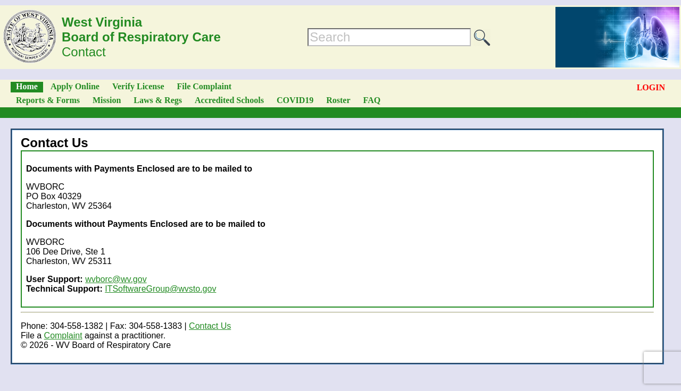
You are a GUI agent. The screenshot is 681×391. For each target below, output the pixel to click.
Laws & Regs (158, 100)
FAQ (372, 100)
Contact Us (210, 325)
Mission (107, 100)
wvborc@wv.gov (116, 279)
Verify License (138, 86)
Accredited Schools (229, 100)
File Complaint (204, 86)
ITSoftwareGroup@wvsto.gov (160, 288)
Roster (338, 100)
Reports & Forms (48, 100)
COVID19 (295, 100)
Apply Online (75, 86)
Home (27, 86)
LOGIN (651, 87)
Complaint (63, 335)
